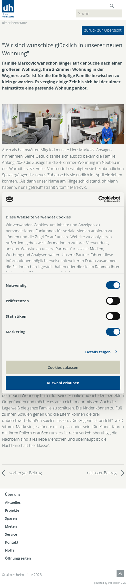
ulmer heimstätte (14, 23)
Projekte (12, 510)
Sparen (11, 518)
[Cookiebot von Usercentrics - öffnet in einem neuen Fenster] (98, 199)
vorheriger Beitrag (26, 473)
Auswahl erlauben (63, 382)
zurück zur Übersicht (103, 30)
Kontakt (11, 542)
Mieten (11, 526)
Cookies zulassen (63, 367)
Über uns (12, 494)
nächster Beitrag (101, 473)
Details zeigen (98, 351)
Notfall (10, 550)
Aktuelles (12, 502)
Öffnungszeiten (18, 558)
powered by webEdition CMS (110, 583)
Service (11, 534)
